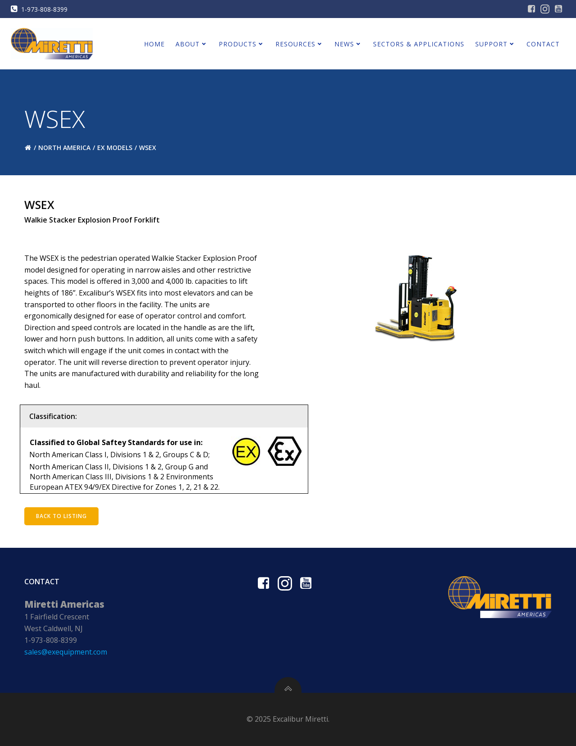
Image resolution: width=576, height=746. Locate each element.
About (192, 44)
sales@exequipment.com (65, 652)
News (348, 44)
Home (154, 44)
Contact (543, 44)
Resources (299, 44)
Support (495, 44)
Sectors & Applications (418, 44)
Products (242, 44)
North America (64, 147)
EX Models (114, 147)
